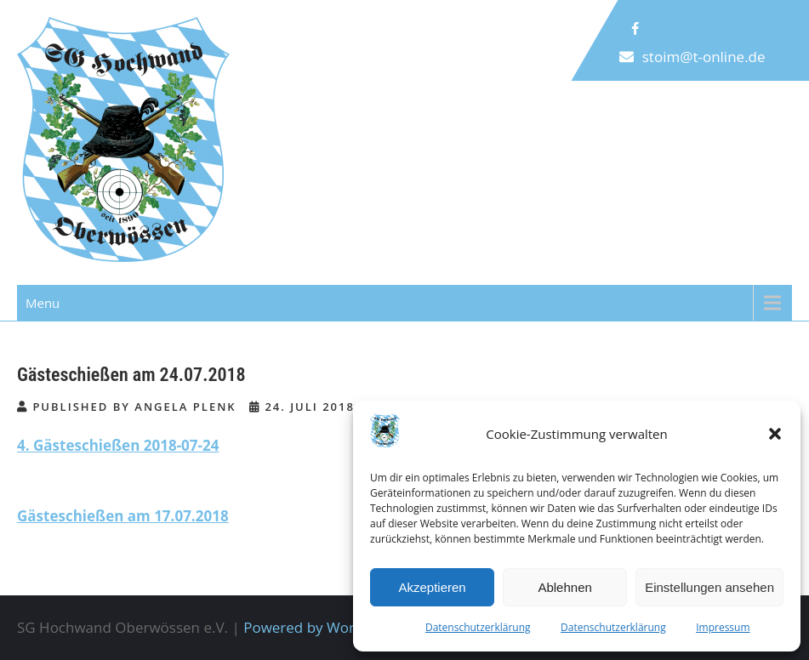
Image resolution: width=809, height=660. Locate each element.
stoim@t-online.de (704, 56)
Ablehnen (564, 587)
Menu (43, 302)
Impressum (722, 627)
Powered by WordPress (321, 627)
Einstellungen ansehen (709, 587)
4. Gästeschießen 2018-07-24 (118, 445)
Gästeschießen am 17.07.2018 (123, 516)
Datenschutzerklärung (478, 627)
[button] (774, 433)
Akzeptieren (431, 587)
